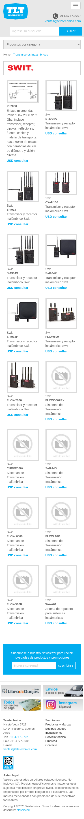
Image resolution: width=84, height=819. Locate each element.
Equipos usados (55, 728)
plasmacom (23, 810)
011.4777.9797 (67, 16)
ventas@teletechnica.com (63, 21)
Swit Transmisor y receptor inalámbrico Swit (61, 105)
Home (7, 54)
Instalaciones (53, 732)
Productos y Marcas (58, 724)
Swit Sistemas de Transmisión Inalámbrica (61, 388)
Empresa (51, 741)
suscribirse (65, 665)
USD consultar (17, 160)
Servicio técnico (55, 737)
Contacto (51, 745)
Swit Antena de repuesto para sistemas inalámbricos (61, 592)
